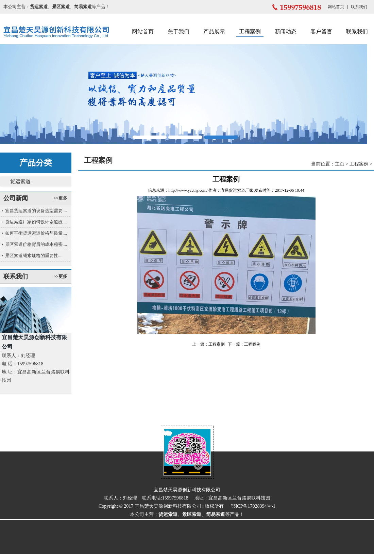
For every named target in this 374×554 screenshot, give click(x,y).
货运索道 (20, 181)
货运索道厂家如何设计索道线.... (36, 221)
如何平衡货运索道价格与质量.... (36, 233)
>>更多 (60, 198)
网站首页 (336, 6)
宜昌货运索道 (233, 190)
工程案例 (250, 31)
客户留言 (321, 31)
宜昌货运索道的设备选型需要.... (36, 210)
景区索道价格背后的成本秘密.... (36, 244)
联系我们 (359, 6)
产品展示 (214, 31)
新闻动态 (285, 31)
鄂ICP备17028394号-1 (253, 506)
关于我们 (178, 31)
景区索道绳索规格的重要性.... (34, 255)
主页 (339, 164)
